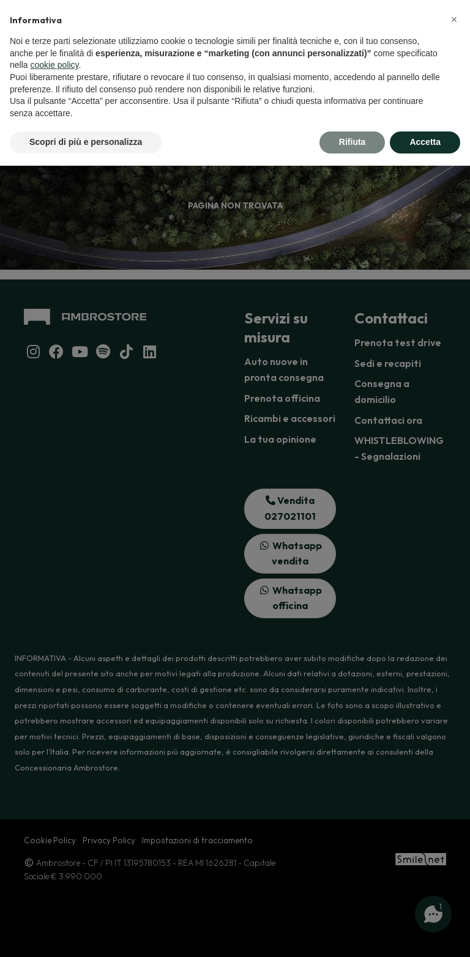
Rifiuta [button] (352, 142)
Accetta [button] (425, 142)
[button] (454, 19)
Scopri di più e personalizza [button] (85, 142)
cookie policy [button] (54, 65)
